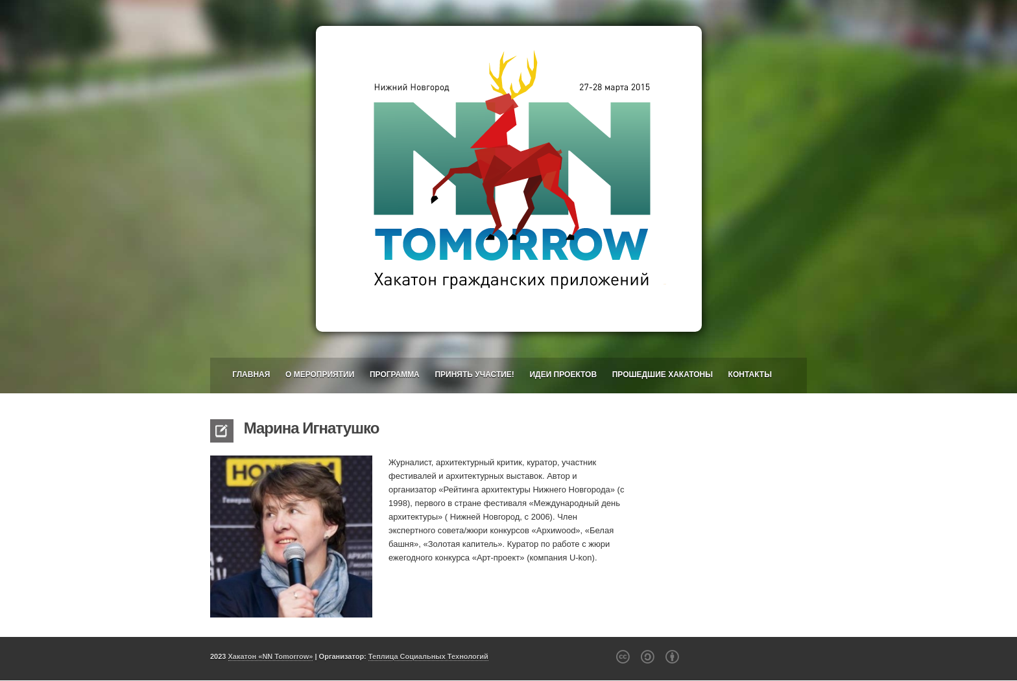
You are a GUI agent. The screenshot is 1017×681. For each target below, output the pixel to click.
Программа (395, 374)
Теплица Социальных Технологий (428, 656)
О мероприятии (319, 374)
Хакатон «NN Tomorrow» (270, 656)
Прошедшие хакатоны (662, 374)
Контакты (750, 374)
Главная (251, 374)
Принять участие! (474, 374)
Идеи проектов (563, 374)
